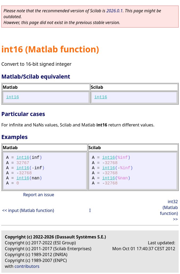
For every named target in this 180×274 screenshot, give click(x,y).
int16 (12, 97)
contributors (27, 266)
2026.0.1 (114, 11)
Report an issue (38, 195)
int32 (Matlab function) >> (169, 210)
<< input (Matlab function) (28, 210)
